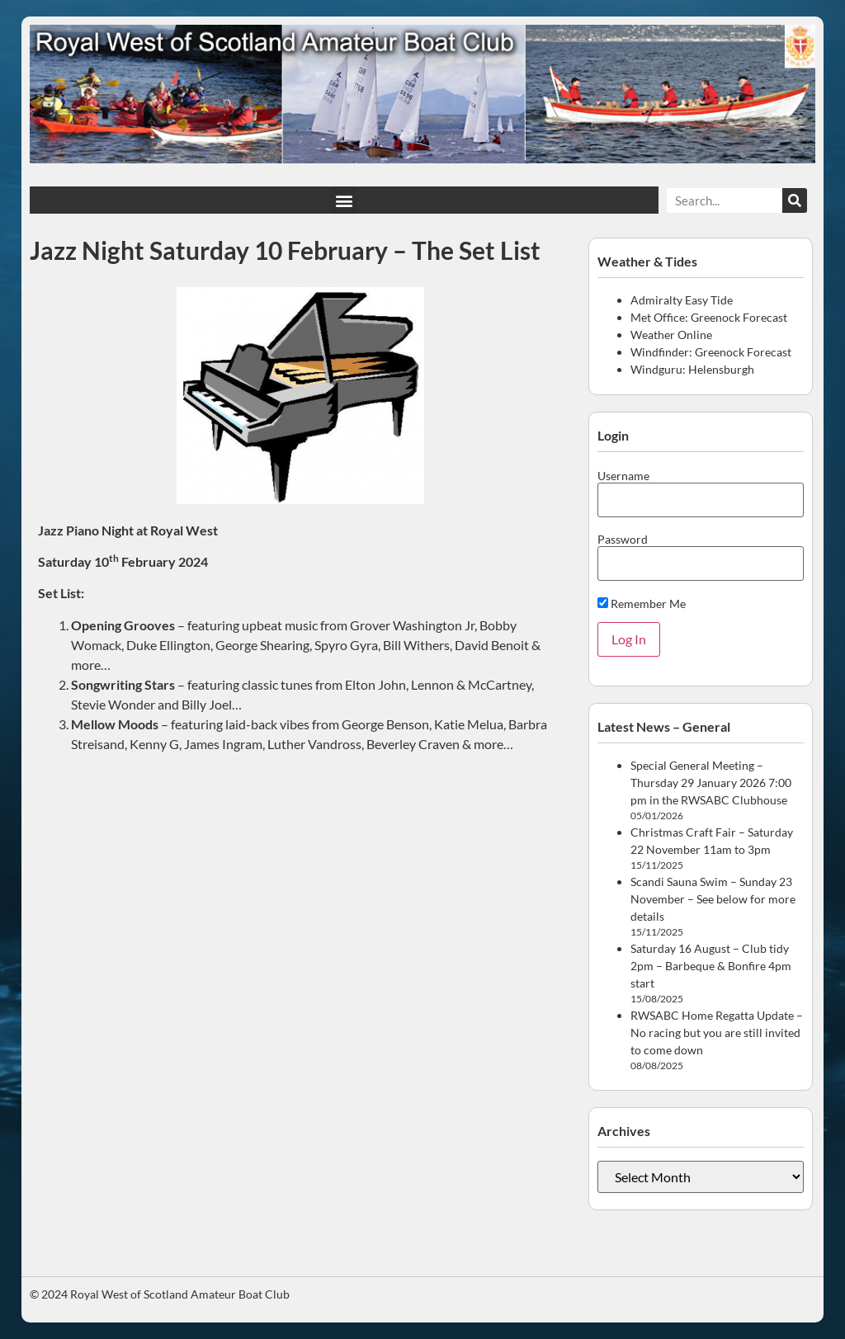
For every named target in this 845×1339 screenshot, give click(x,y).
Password (622, 539)
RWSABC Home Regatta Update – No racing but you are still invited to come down (716, 1032)
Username (623, 476)
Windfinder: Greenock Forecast (710, 352)
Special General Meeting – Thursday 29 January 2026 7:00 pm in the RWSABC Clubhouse (710, 782)
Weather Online (671, 335)
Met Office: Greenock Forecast (708, 317)
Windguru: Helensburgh (692, 369)
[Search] (794, 200)
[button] (343, 200)
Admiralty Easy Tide (681, 300)
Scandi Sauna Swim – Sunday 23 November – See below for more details (712, 899)
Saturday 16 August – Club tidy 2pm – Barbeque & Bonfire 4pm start (710, 965)
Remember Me (641, 603)
